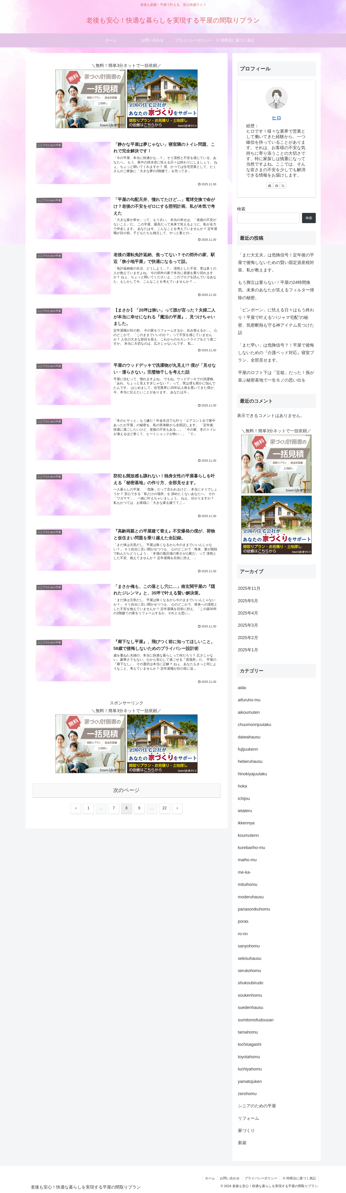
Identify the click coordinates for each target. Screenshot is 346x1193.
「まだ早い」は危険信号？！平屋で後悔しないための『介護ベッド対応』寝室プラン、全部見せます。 (276, 353)
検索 (241, 209)
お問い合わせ (230, 1178)
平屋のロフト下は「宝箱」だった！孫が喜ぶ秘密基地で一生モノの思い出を (276, 376)
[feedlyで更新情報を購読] (276, 185)
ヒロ (276, 117)
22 (165, 808)
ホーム (210, 1178)
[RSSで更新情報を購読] (283, 185)
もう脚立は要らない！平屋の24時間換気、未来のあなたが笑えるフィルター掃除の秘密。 (276, 290)
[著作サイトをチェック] (270, 185)
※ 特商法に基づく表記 (299, 1178)
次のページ (126, 790)
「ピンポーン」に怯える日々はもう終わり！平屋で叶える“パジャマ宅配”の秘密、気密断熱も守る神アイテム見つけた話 (276, 321)
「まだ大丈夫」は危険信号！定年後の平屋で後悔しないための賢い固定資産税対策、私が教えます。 (276, 263)
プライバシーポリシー (261, 1178)
